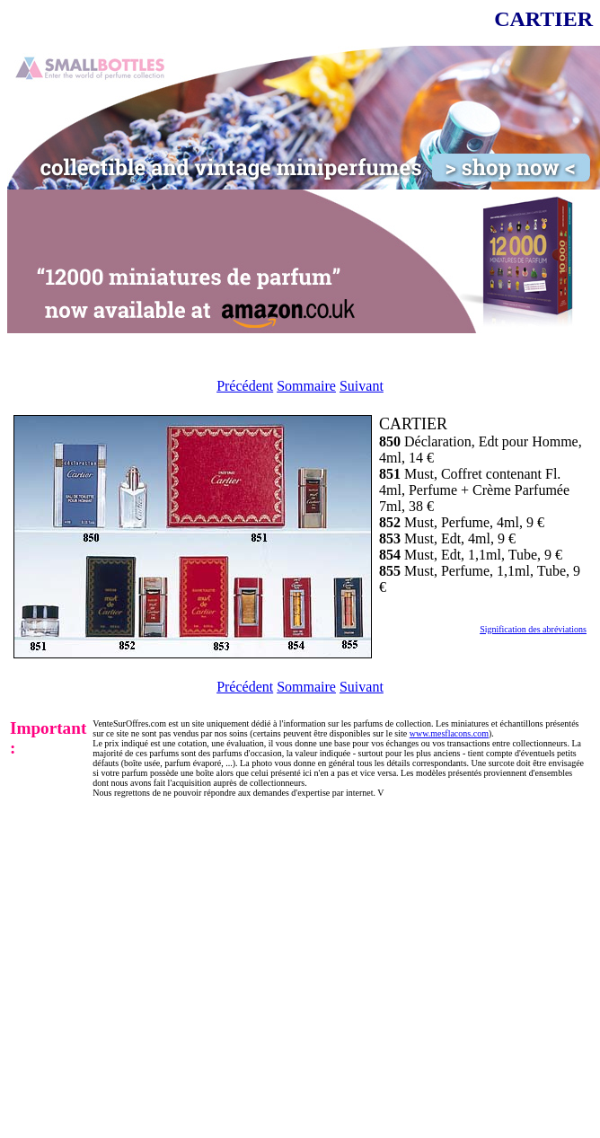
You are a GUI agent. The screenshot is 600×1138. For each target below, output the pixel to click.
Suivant (362, 385)
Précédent (244, 385)
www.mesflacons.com (449, 733)
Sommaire (306, 385)
